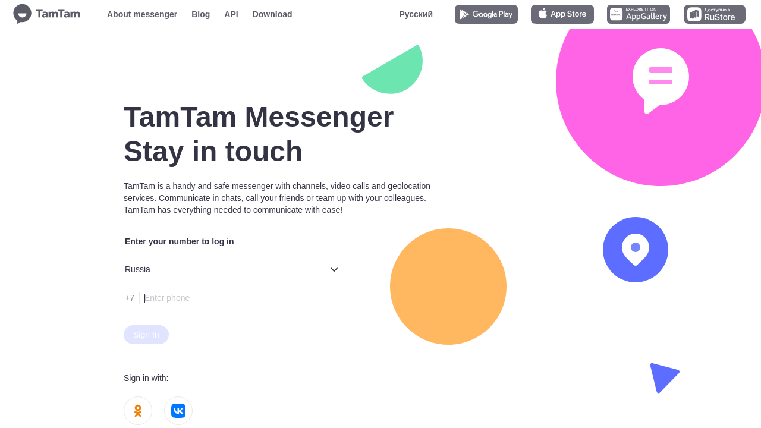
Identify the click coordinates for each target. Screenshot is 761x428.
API (231, 14)
